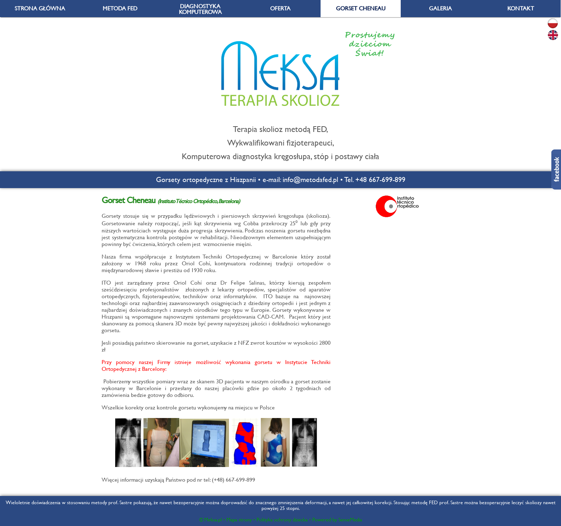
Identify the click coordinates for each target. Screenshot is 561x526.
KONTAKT (520, 8)
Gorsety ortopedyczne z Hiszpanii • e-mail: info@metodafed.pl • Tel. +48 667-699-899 (280, 180)
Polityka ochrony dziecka (282, 519)
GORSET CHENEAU (360, 8)
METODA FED (120, 8)
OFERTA (280, 8)
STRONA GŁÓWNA (40, 8)
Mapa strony (239, 519)
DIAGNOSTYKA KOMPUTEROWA (200, 9)
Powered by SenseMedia (337, 519)
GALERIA (440, 8)
